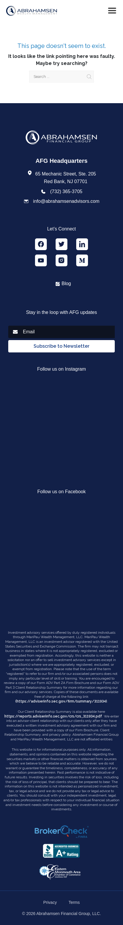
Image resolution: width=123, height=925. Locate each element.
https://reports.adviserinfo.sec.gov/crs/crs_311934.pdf (53, 716)
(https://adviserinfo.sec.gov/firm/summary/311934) (61, 701)
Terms (74, 902)
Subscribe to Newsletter (61, 346)
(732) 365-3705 (66, 191)
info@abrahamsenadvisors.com (66, 201)
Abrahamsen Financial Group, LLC (68, 913)
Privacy (50, 902)
